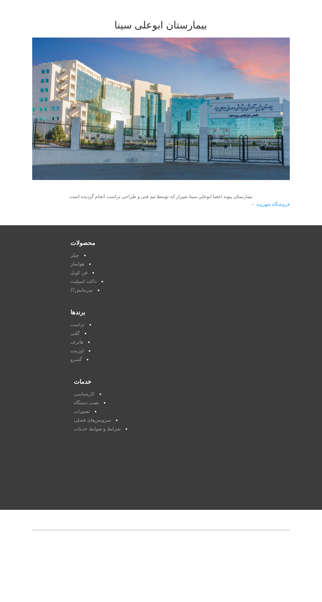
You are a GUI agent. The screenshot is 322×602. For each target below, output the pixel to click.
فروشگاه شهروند (270, 204)
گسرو (76, 359)
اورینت (77, 350)
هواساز (77, 263)
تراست (77, 324)
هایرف (76, 342)
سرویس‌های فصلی (92, 420)
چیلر (74, 255)
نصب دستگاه (86, 402)
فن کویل (79, 272)
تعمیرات (82, 411)
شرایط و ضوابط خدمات (97, 428)
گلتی (75, 333)
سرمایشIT (81, 290)
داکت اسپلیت (83, 281)
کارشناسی (84, 394)
